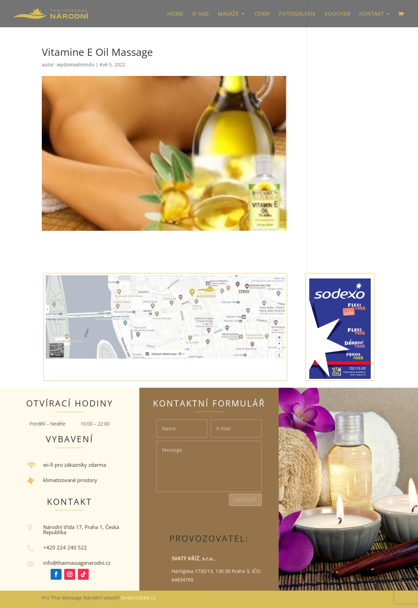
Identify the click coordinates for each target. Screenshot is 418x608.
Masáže (228, 14)
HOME (175, 14)
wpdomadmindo (75, 64)
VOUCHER (337, 14)
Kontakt (371, 14)
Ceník (262, 14)
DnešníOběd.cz (139, 597)
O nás (200, 14)
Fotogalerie (297, 14)
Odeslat (245, 499)
